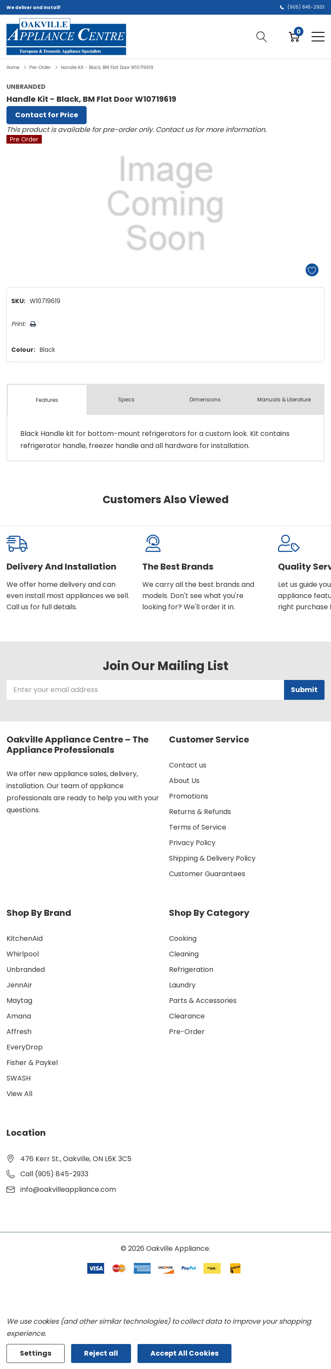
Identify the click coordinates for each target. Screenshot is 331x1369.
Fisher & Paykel (32, 1063)
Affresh (18, 1032)
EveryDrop (24, 1047)
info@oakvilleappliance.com (68, 1189)
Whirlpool (22, 954)
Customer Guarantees (207, 874)
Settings (35, 1353)
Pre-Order (187, 1032)
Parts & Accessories (203, 1001)
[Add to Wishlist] (312, 269)
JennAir (19, 985)
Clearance (187, 1016)
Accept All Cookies (184, 1353)
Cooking (183, 938)
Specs (126, 399)
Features (47, 400)
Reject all (101, 1353)
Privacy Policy (192, 843)
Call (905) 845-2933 (54, 1174)
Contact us (187, 765)
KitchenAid (24, 938)
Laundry (182, 985)
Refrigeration (191, 969)
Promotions (188, 796)
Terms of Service (197, 827)
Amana (18, 1016)
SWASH (18, 1078)
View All (19, 1094)
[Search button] (261, 37)
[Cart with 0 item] (294, 37)
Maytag (19, 1001)
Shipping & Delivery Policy (212, 858)
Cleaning (184, 954)
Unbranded (25, 969)
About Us (184, 781)
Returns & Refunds (200, 812)
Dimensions (205, 399)
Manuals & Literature (284, 399)
